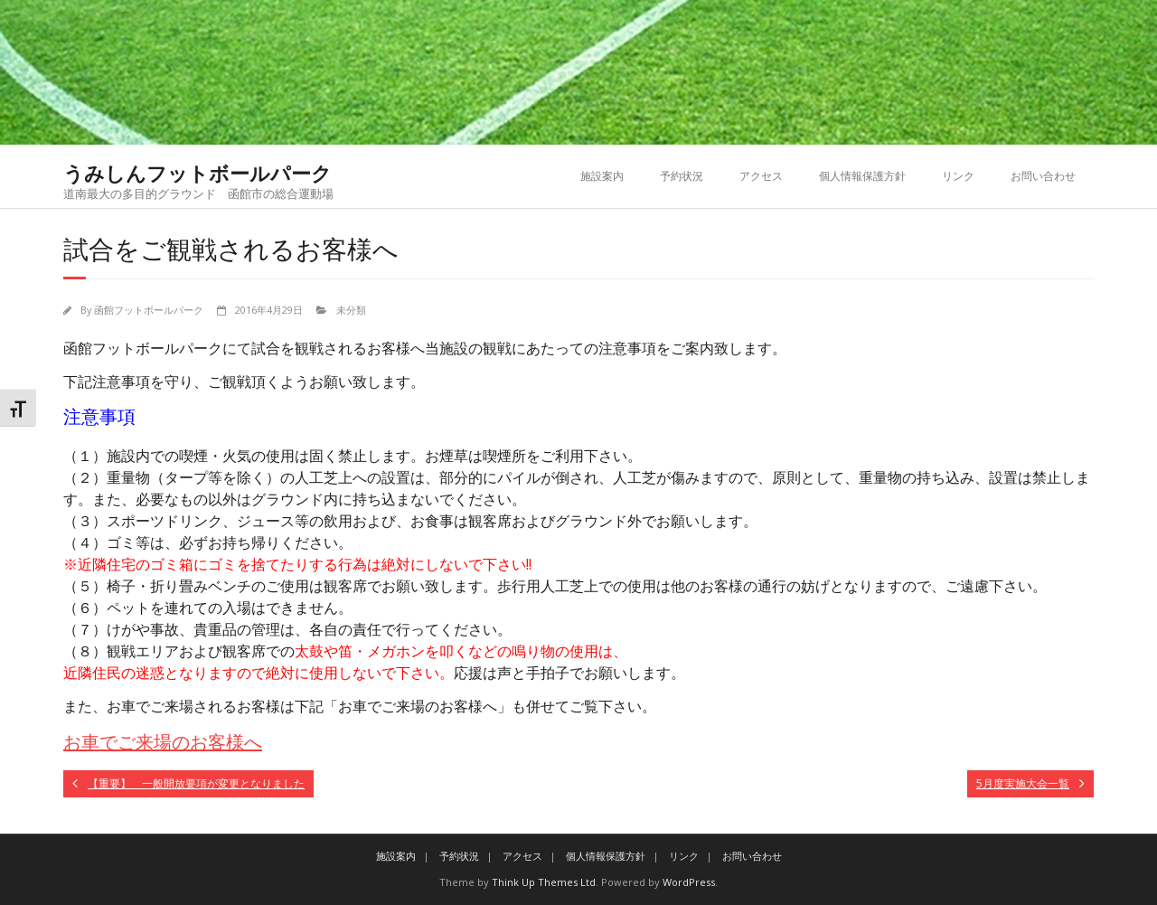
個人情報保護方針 (862, 176)
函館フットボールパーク (148, 309)
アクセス (761, 176)
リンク (958, 176)
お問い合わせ (1043, 176)
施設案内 (602, 176)
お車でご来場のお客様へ (162, 742)
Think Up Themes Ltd (544, 882)
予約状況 (681, 176)
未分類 (351, 309)
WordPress (689, 882)
